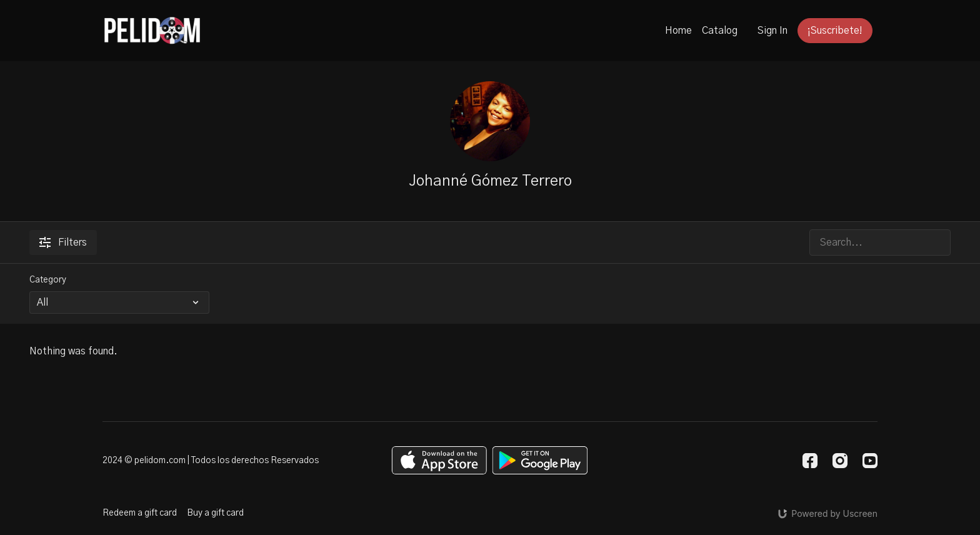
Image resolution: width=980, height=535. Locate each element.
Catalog (720, 31)
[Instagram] (840, 460)
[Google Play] (540, 460)
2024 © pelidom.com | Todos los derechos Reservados (210, 460)
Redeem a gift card (139, 513)
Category (47, 280)
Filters (63, 242)
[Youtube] (870, 460)
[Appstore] (439, 460)
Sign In (773, 31)
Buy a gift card (215, 513)
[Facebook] (810, 460)
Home (678, 31)
